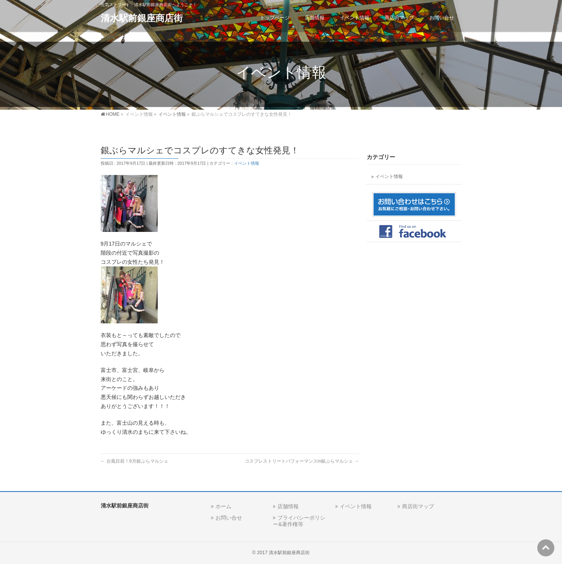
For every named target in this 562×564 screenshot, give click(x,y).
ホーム (223, 506)
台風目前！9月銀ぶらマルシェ (134, 461)
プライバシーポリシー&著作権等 (299, 521)
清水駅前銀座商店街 (142, 18)
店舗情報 (288, 506)
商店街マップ (418, 506)
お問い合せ (228, 518)
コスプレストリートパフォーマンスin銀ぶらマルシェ (302, 461)
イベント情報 (246, 163)
